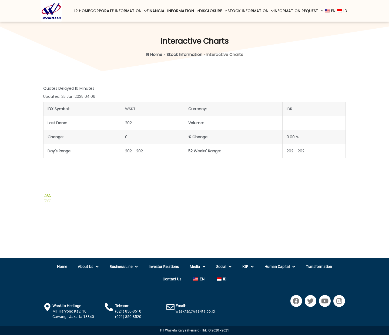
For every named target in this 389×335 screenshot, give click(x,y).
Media (197, 267)
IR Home (82, 11)
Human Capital (279, 267)
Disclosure (213, 11)
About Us (88, 267)
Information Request (298, 11)
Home (62, 266)
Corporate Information (118, 11)
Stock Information (250, 11)
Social (224, 267)
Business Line (123, 267)
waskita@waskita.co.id (195, 311)
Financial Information (173, 11)
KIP (248, 267)
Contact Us (172, 279)
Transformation (319, 266)
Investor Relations (164, 266)
